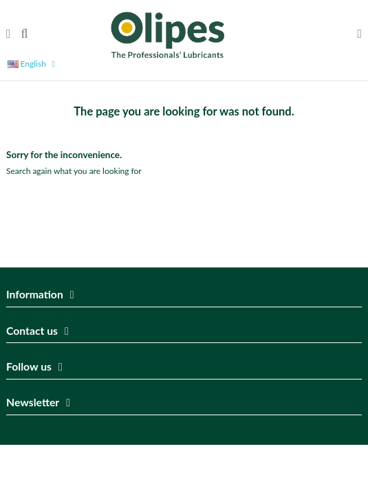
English (33, 63)
